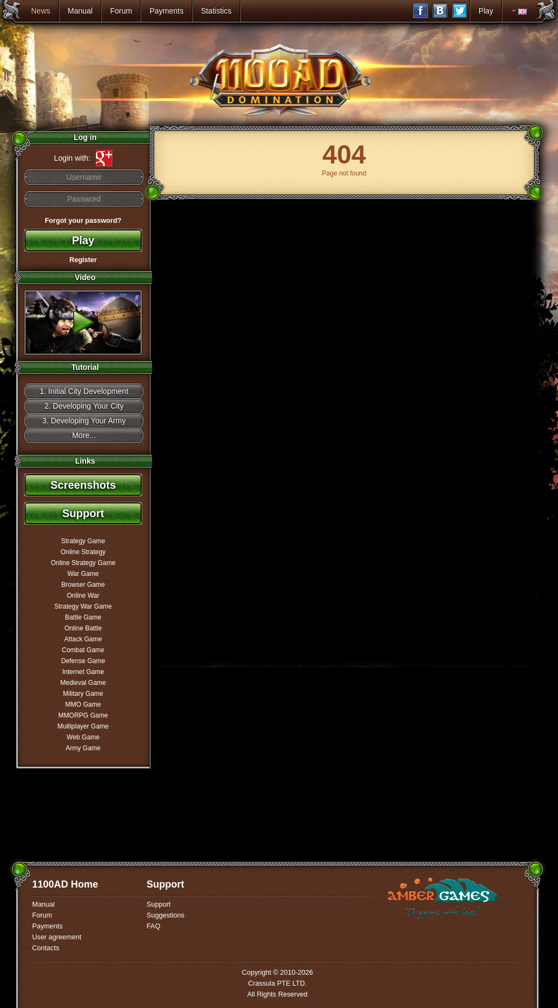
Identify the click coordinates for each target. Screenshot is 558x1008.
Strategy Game (83, 541)
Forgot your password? (83, 220)
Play (485, 11)
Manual (80, 11)
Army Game (82, 748)
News (40, 11)
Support (83, 513)
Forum (121, 11)
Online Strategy (83, 552)
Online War (83, 595)
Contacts (45, 948)
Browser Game (83, 584)
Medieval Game (83, 683)
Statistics (216, 11)
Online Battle (83, 628)
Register (82, 260)
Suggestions (165, 915)
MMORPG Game (83, 715)
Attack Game (83, 639)
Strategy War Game (83, 606)
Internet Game (83, 672)
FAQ (153, 926)
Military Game (83, 693)
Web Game (82, 737)
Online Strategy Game (83, 563)
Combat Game (83, 650)
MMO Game (83, 704)
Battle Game (83, 617)
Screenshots (83, 485)
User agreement (56, 937)
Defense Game (83, 661)
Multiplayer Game (82, 726)
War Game (83, 574)
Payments (166, 11)
